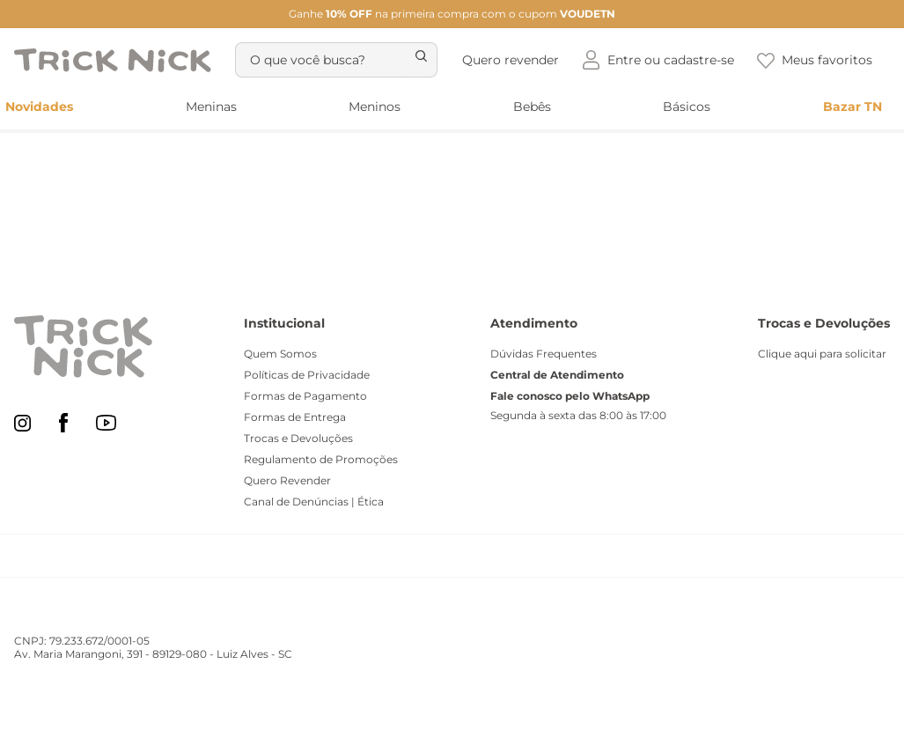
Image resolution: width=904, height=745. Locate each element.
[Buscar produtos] (429, 31)
